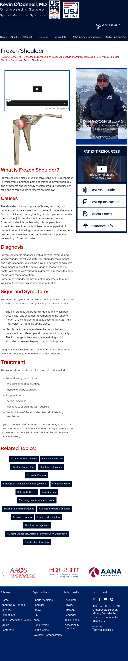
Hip (36, 615)
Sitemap (70, 610)
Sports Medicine (43, 600)
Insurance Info (101, 226)
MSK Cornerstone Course (87, 37)
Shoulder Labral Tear (23, 467)
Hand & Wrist (41, 625)
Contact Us (120, 37)
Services (43, 37)
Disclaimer (71, 600)
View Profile (101, 137)
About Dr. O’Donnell (21, 37)
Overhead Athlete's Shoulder (54, 508)
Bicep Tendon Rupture (48, 517)
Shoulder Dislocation (51, 467)
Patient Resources (101, 151)
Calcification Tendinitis (37, 542)
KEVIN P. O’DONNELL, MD (101, 121)
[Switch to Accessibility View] (5, 653)
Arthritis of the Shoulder (24, 458)
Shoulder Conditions (11, 60)
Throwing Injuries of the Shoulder (37, 500)
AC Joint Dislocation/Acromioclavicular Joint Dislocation (37, 533)
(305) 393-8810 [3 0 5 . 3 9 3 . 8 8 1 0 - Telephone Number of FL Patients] (111, 25)
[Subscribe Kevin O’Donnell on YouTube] (105, 599)
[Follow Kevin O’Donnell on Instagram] (111, 599)
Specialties (41, 592)
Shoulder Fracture (36, 475)
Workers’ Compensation (48, 635)
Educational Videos (102, 176)
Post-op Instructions (105, 202)
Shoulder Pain (49, 492)
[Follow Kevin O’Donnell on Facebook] (99, 599)
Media (108, 37)
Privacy (69, 605)
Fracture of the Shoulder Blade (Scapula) (25, 483)
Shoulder (114, 57)
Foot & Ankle (41, 630)
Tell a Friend (72, 620)
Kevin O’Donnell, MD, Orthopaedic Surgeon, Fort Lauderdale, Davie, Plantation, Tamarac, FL (49, 57)
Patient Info (60, 37)
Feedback (70, 615)
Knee (37, 620)
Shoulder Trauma (22, 517)
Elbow (37, 610)
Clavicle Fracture (61, 483)
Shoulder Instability (52, 458)
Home (3, 37)
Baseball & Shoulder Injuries (19, 508)
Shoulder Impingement (37, 525)
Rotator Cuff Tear (26, 492)
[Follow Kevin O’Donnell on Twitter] (93, 599)
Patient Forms (101, 214)
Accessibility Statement (72, 626)
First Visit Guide (102, 190)
